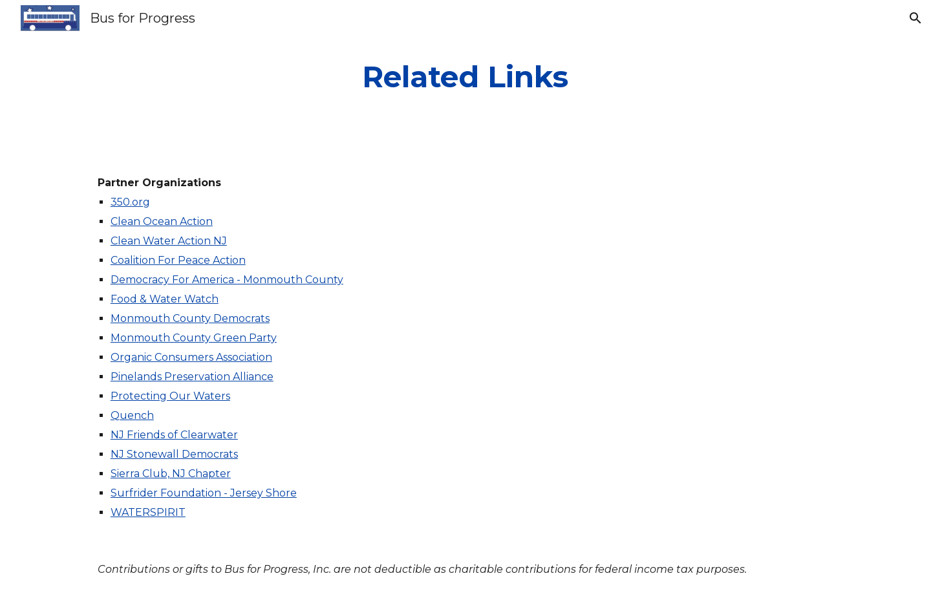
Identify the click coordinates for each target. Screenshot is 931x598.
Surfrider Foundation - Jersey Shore (204, 493)
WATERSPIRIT (148, 512)
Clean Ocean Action (162, 221)
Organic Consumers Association (191, 357)
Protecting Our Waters (170, 396)
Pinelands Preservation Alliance (192, 376)
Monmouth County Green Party (194, 338)
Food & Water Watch (165, 299)
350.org (130, 202)
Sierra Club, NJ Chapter (171, 473)
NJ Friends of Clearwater (174, 435)
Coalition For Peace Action (178, 260)
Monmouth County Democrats (190, 318)
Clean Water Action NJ (169, 241)
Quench (132, 415)
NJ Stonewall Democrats (174, 454)
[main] (465, 77)
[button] (915, 18)
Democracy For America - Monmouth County (227, 279)
